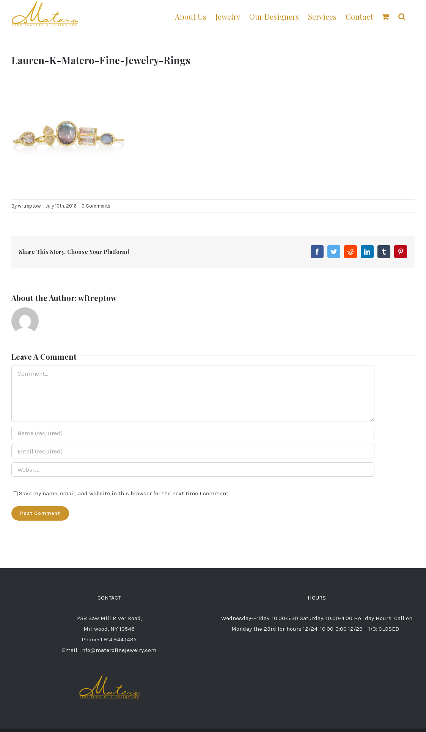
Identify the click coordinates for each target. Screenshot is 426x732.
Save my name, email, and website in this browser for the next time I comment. (124, 493)
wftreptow (29, 206)
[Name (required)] (192, 433)
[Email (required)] (192, 451)
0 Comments (96, 206)
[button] (402, 16)
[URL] (192, 469)
